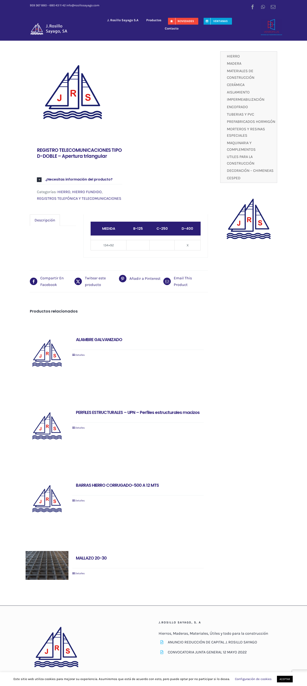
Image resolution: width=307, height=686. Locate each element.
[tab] (45, 220)
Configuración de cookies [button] (253, 679)
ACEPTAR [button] (284, 679)
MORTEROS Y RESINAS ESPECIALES (246, 132)
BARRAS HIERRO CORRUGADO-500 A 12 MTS (117, 485)
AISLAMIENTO (238, 92)
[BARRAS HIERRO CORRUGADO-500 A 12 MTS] (47, 499)
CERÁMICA (236, 84)
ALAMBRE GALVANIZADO (99, 340)
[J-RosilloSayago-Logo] (51, 24)
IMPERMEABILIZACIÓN (245, 99)
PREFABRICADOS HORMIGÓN (251, 121)
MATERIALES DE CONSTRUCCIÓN (240, 74)
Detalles (80, 354)
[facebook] (253, 6)
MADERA (234, 63)
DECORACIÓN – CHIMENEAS (250, 170)
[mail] (273, 6)
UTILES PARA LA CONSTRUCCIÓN (240, 160)
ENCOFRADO (237, 107)
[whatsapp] (263, 6)
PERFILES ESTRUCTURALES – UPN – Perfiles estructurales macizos (138, 412)
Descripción (45, 220)
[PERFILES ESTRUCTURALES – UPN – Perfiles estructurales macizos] (47, 426)
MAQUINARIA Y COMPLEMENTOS (241, 146)
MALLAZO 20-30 (91, 558)
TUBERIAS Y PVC (240, 114)
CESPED (233, 178)
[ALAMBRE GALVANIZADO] (47, 354)
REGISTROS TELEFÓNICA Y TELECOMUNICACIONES (79, 198)
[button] (79, 179)
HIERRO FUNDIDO (87, 191)
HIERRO (63, 191)
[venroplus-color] (271, 20)
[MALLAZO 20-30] (47, 565)
